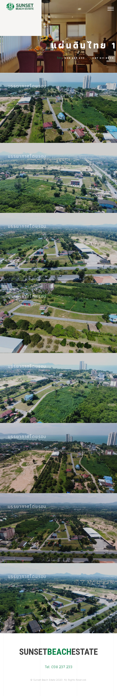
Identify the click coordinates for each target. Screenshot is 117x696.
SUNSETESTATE (58, 652)
